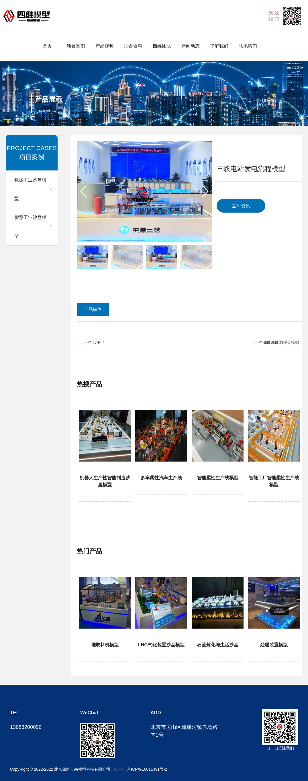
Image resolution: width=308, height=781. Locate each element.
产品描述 (92, 309)
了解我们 (219, 46)
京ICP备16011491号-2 (147, 769)
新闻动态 (190, 46)
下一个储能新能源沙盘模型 (275, 342)
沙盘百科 (133, 46)
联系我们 (248, 46)
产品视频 (104, 46)
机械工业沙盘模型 (30, 189)
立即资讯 (241, 205)
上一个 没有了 (92, 342)
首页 (47, 46)
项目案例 (76, 46)
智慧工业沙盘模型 (30, 226)
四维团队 (162, 46)
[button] (205, 191)
